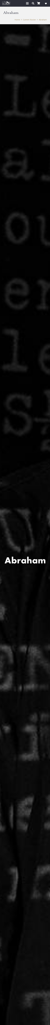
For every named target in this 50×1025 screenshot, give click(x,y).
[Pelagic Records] (6, 3)
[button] (27, 3)
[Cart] (39, 3)
